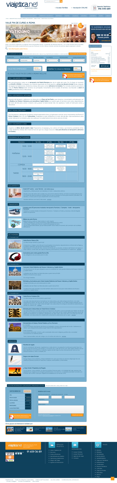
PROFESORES (64, 57)
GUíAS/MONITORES (79, 57)
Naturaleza (99, 472)
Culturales (99, 468)
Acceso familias (61, 8)
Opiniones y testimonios (57, 458)
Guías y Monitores (55, 454)
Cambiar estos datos (16, 411)
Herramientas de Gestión (57, 456)
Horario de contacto (57, 394)
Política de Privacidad (42, 480)
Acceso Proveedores (24, 481)
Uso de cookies (55, 480)
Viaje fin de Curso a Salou (78, 428)
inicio (7, 18)
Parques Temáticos (102, 466)
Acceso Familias (77, 452)
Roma (101, 15)
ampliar (49, 199)
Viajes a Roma (37, 18)
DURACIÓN (10, 57)
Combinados (100, 464)
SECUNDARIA (100, 454)
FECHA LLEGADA (38, 57)
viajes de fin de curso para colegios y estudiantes (21, 18)
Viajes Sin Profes (101, 470)
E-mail (66, 394)
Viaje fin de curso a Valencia (39, 428)
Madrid (67, 15)
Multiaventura (100, 462)
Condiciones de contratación (70, 480)
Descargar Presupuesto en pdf (73, 76)
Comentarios (41, 404)
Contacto (76, 458)
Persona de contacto (44, 394)
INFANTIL (99, 450)
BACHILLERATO (101, 456)
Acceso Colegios (11, 481)
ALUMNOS (49, 57)
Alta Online (36, 481)
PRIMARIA (99, 452)
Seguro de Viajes (55, 460)
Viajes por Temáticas (102, 460)
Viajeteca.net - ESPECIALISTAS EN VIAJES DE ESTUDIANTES (22, 4)
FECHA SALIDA (24, 57)
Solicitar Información (77, 54)
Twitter (19, 453)
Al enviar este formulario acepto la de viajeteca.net (49, 415)
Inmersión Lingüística (46, 15)
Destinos (59, 15)
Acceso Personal (78, 454)
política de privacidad (48, 415)
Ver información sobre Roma (18, 49)
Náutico (99, 474)
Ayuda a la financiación (56, 462)
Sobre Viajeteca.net (55, 450)
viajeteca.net (15, 445)
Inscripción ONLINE (79, 8)
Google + (21, 453)
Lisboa (108, 15)
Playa (98, 476)
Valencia (75, 15)
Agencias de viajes (78, 456)
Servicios (52, 452)
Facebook (16, 453)
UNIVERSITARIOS (101, 458)
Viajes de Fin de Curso (29, 15)
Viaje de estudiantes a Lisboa (59, 428)
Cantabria (93, 15)
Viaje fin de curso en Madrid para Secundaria (20, 429)
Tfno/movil (41, 399)
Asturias (84, 15)
